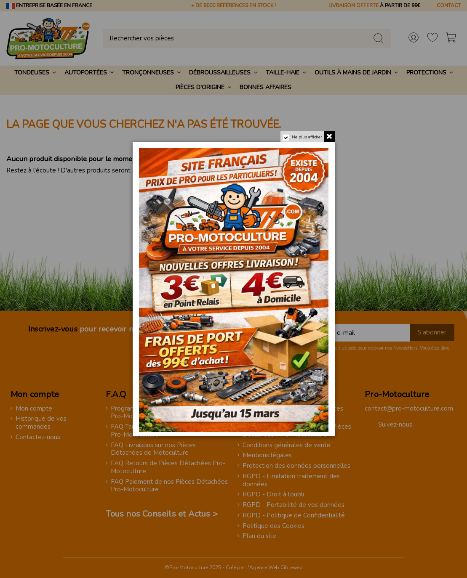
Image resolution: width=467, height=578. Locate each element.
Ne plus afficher (306, 137)
